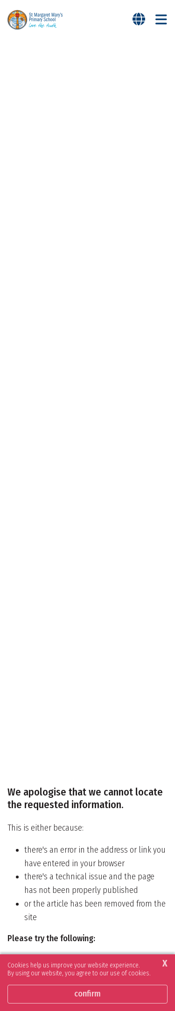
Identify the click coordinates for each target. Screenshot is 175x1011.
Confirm (87, 994)
